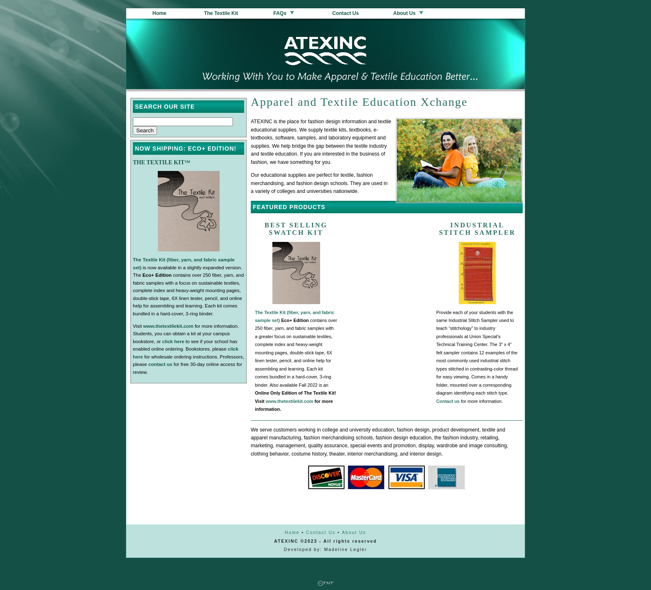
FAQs (284, 13)
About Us (408, 13)
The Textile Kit (222, 13)
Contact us (448, 401)
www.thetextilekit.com (289, 401)
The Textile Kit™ (161, 162)
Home (159, 13)
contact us (160, 364)
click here (173, 341)
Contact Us (346, 13)
